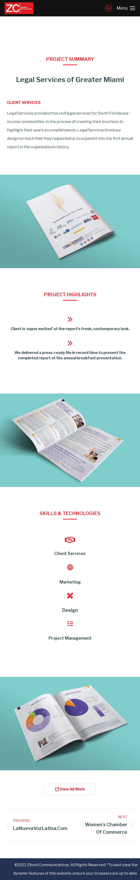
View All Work (70, 789)
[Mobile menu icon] (125, 8)
